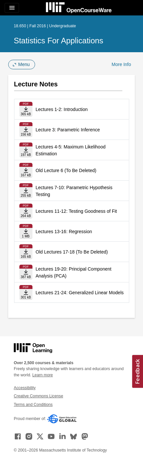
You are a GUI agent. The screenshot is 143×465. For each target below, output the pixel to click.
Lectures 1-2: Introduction (62, 109)
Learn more (42, 375)
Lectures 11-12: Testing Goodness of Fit (76, 211)
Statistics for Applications (58, 40)
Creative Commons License (38, 396)
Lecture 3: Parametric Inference (68, 129)
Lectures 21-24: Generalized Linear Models (80, 292)
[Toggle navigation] (12, 8)
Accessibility (25, 388)
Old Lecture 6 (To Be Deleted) (66, 170)
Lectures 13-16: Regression (64, 231)
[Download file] (25, 109)
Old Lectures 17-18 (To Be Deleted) (72, 252)
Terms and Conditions (33, 404)
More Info (121, 64)
